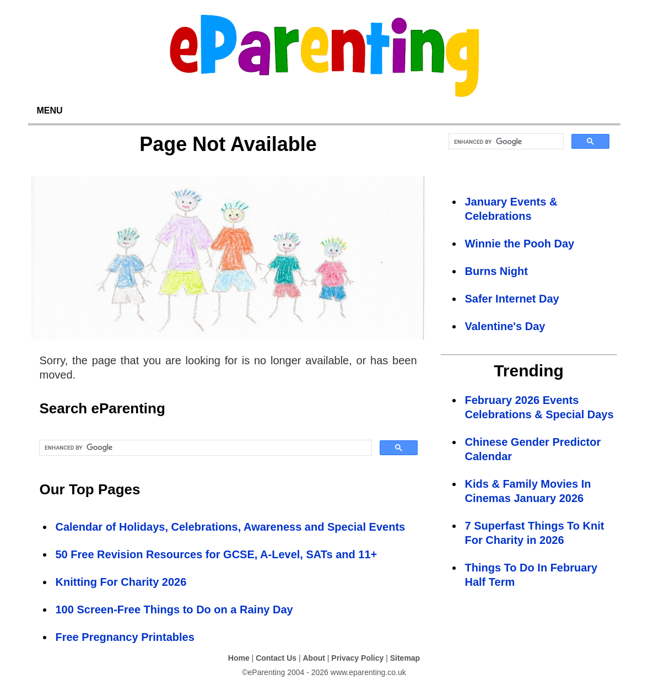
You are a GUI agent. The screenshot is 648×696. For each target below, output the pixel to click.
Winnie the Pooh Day (520, 244)
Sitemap (405, 658)
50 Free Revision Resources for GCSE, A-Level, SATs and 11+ (216, 554)
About (314, 658)
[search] (204, 448)
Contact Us (276, 658)
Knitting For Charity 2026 (121, 582)
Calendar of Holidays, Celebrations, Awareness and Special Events (231, 527)
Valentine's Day (505, 326)
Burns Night (496, 271)
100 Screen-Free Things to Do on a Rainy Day (174, 609)
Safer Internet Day (512, 299)
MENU (50, 110)
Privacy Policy (357, 658)
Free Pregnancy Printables (125, 637)
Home (239, 658)
